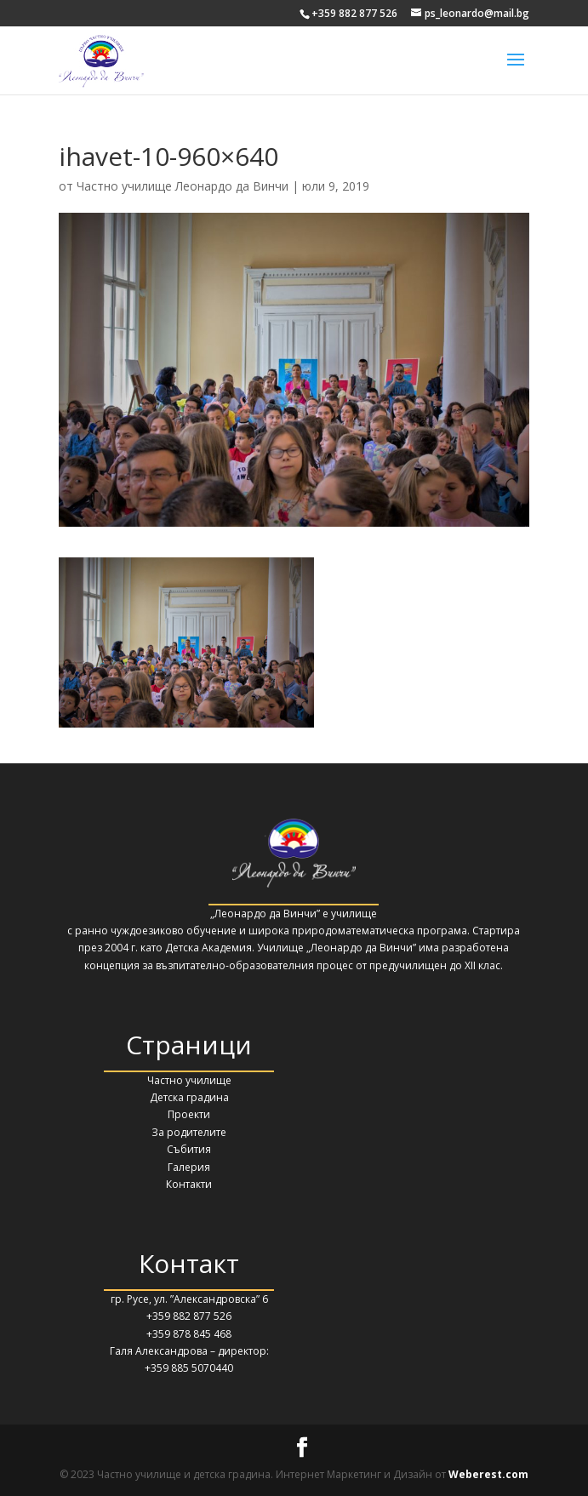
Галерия (189, 1167)
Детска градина (189, 1097)
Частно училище (189, 1080)
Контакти (189, 1184)
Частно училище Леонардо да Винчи (182, 186)
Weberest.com (488, 1474)
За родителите (188, 1132)
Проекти (189, 1114)
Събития (189, 1149)
